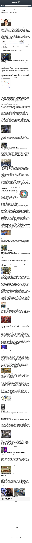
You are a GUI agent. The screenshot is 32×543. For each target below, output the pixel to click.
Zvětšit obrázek (15, 77)
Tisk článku (15, 501)
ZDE (13, 377)
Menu (2, 5)
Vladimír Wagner (8, 498)
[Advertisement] (15, 508)
